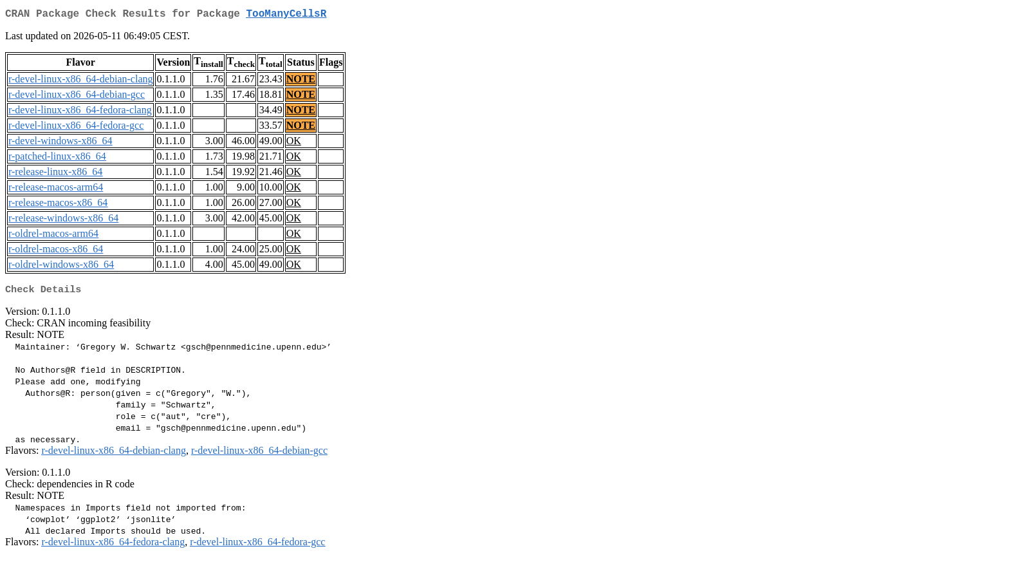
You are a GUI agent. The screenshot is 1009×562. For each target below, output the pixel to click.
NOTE (300, 81)
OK (293, 143)
